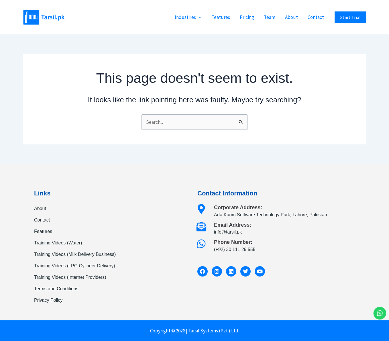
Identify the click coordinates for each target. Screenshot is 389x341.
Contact (316, 17)
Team (269, 17)
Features (220, 17)
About (291, 17)
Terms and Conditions (56, 288)
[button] (199, 17)
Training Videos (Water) (58, 242)
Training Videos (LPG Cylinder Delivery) (74, 265)
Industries (188, 17)
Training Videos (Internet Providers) (70, 277)
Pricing (247, 17)
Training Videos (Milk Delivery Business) (75, 254)
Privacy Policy (48, 300)
